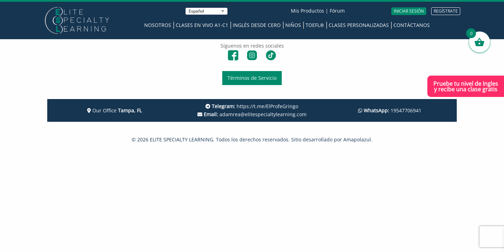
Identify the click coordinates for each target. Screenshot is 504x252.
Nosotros (157, 25)
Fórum (337, 10)
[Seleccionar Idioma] (206, 11)
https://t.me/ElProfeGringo (251, 106)
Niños (293, 25)
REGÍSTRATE (446, 11)
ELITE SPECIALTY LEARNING (181, 139)
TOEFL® (315, 25)
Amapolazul (357, 139)
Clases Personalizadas (359, 25)
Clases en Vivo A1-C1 (202, 25)
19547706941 (389, 110)
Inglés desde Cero (257, 25)
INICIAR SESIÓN (409, 11)
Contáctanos (411, 25)
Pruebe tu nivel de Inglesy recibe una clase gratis (465, 86)
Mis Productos (307, 10)
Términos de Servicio (251, 78)
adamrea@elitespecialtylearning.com (252, 114)
